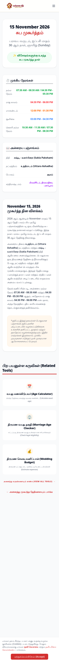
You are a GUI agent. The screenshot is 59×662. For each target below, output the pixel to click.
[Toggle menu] (54, 6)
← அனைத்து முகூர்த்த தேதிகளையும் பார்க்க (29, 492)
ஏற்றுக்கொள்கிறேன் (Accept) (29, 656)
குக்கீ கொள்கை (31, 646)
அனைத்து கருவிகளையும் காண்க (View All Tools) (29, 481)
